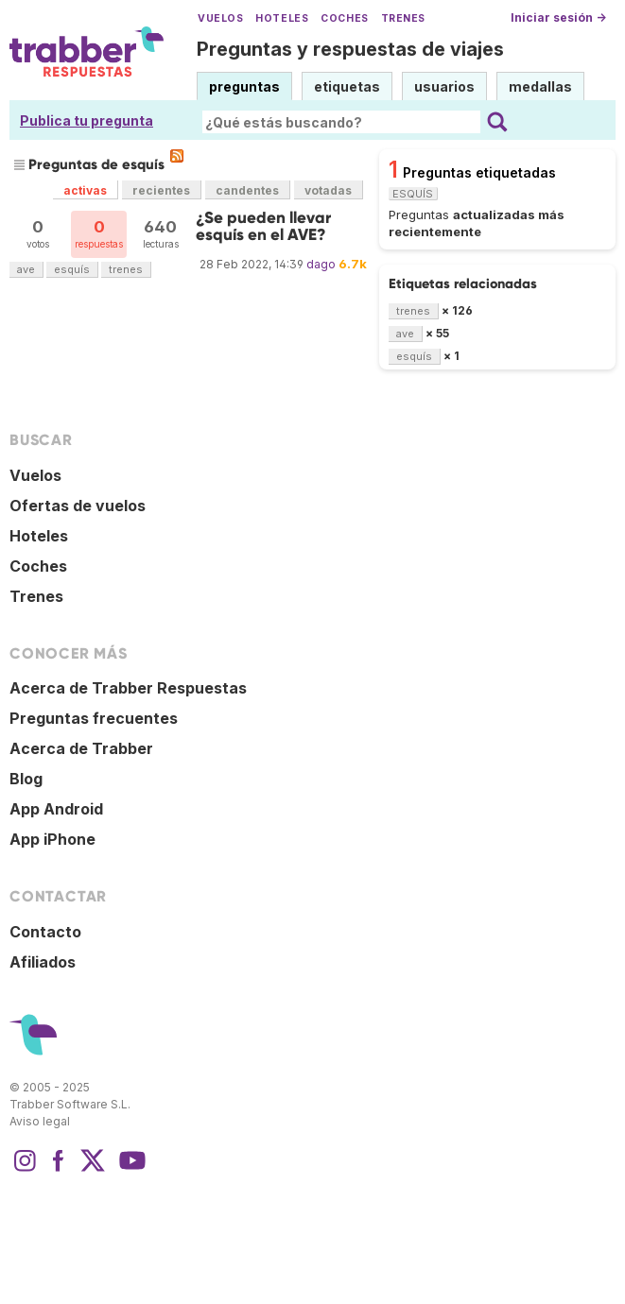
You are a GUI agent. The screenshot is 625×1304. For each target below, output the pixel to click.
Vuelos (220, 18)
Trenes (403, 18)
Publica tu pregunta (86, 120)
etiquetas (347, 86)
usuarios (444, 86)
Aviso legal (39, 1121)
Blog (26, 778)
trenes (126, 269)
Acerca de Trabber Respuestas (128, 687)
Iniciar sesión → (558, 17)
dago (321, 264)
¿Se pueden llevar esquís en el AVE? (263, 226)
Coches (344, 18)
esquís (72, 269)
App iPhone (52, 839)
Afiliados (42, 961)
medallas (540, 86)
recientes (161, 190)
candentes (247, 190)
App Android (56, 808)
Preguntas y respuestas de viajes (350, 49)
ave (26, 269)
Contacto (45, 931)
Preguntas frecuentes (93, 718)
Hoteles (281, 18)
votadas (328, 190)
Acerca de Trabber (81, 748)
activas (85, 190)
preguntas (244, 86)
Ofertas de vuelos (77, 505)
